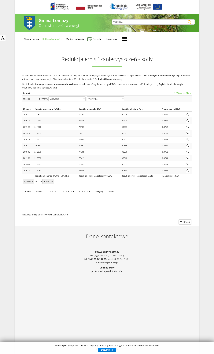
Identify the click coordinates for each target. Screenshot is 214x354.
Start (29, 191)
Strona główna (31, 38)
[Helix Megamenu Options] (124, 38)
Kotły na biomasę (51, 38)
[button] (3, 38)
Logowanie (112, 38)
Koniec (111, 191)
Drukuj (185, 222)
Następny (99, 191)
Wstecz (39, 191)
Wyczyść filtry (182, 93)
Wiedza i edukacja (75, 38)
